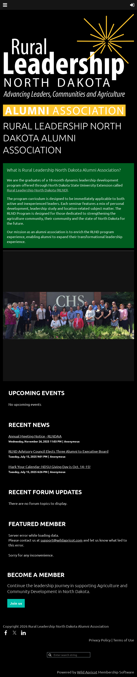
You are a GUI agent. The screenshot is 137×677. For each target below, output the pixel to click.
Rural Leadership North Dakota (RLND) (37, 190)
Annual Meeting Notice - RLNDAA (35, 436)
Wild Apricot (87, 672)
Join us (16, 603)
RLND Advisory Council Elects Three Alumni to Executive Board (58, 451)
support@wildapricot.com (61, 540)
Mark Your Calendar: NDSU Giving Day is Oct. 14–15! (49, 467)
